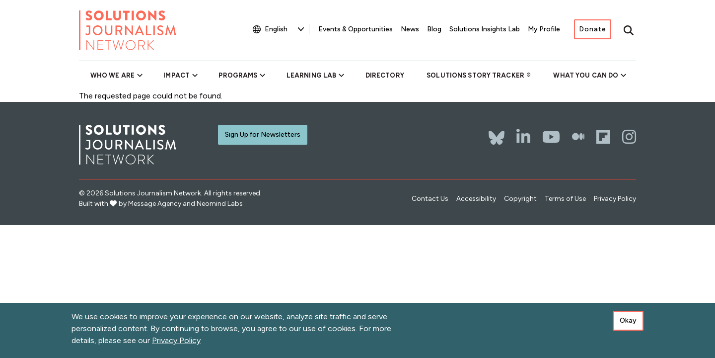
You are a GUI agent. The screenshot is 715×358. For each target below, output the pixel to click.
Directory (384, 75)
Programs (237, 75)
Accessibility (476, 198)
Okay (628, 320)
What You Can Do (585, 75)
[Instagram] (629, 136)
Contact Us (430, 198)
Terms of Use (565, 198)
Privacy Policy (615, 198)
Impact (176, 75)
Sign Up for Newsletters (262, 134)
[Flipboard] (603, 136)
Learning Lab (311, 75)
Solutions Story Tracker (475, 75)
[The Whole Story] (578, 136)
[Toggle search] (628, 30)
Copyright (520, 198)
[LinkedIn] (523, 136)
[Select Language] (284, 29)
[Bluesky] (496, 133)
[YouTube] (551, 136)
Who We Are (112, 75)
